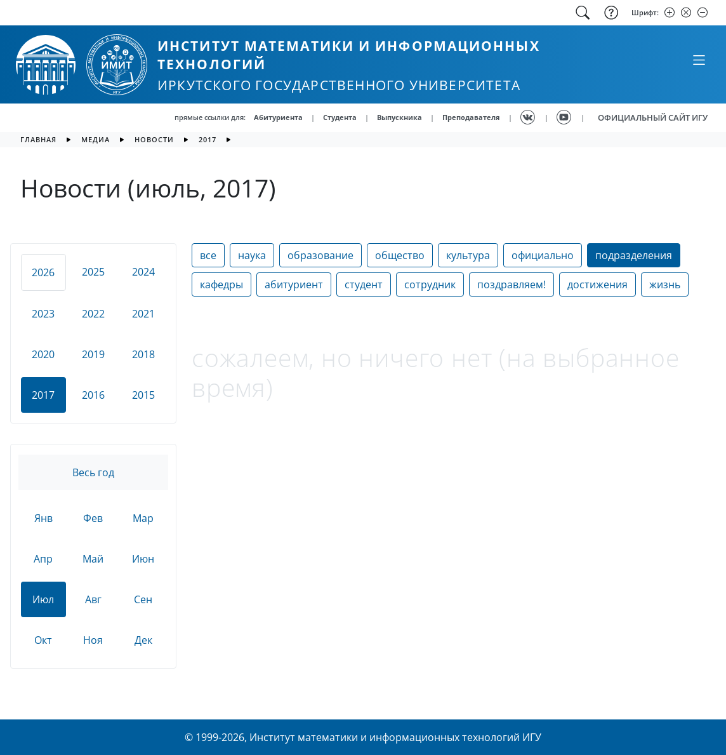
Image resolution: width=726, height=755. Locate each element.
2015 (143, 395)
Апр (43, 559)
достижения (597, 284)
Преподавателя (471, 117)
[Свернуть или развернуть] (699, 60)
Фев (93, 518)
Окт (43, 640)
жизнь (664, 284)
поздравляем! (511, 284)
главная (38, 139)
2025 (93, 272)
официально (543, 255)
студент (364, 284)
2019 (93, 354)
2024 (143, 272)
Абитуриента (278, 117)
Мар (143, 518)
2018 (143, 354)
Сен (143, 599)
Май (92, 559)
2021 (143, 314)
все (208, 255)
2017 (207, 139)
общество (400, 255)
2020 (43, 354)
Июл (43, 599)
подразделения (633, 255)
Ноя (93, 640)
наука (252, 255)
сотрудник (430, 284)
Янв (43, 518)
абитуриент (294, 284)
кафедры (221, 284)
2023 (43, 314)
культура (468, 255)
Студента (340, 117)
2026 (43, 272)
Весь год (93, 472)
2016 (93, 395)
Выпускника (399, 117)
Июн (143, 559)
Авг (93, 599)
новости (154, 139)
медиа (95, 139)
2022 (93, 314)
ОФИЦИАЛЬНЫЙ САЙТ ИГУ (653, 117)
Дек (143, 640)
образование (320, 255)
